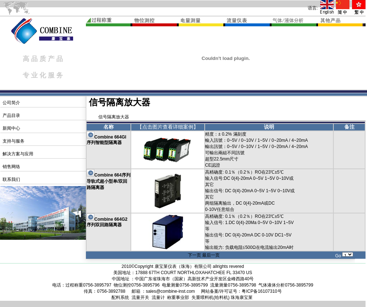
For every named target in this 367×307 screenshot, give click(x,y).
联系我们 (10, 179)
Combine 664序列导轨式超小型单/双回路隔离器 (108, 181)
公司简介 (10, 102)
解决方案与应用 (17, 153)
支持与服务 (12, 141)
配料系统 (120, 297)
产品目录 (10, 115)
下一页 (194, 255)
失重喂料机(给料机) (211, 297)
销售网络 (10, 166)
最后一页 (211, 255)
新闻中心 (10, 128)
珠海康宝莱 (242, 297)
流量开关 (140, 297)
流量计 (158, 297)
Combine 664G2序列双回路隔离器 (107, 222)
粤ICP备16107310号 (261, 291)
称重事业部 (178, 297)
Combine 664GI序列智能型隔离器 (106, 139)
